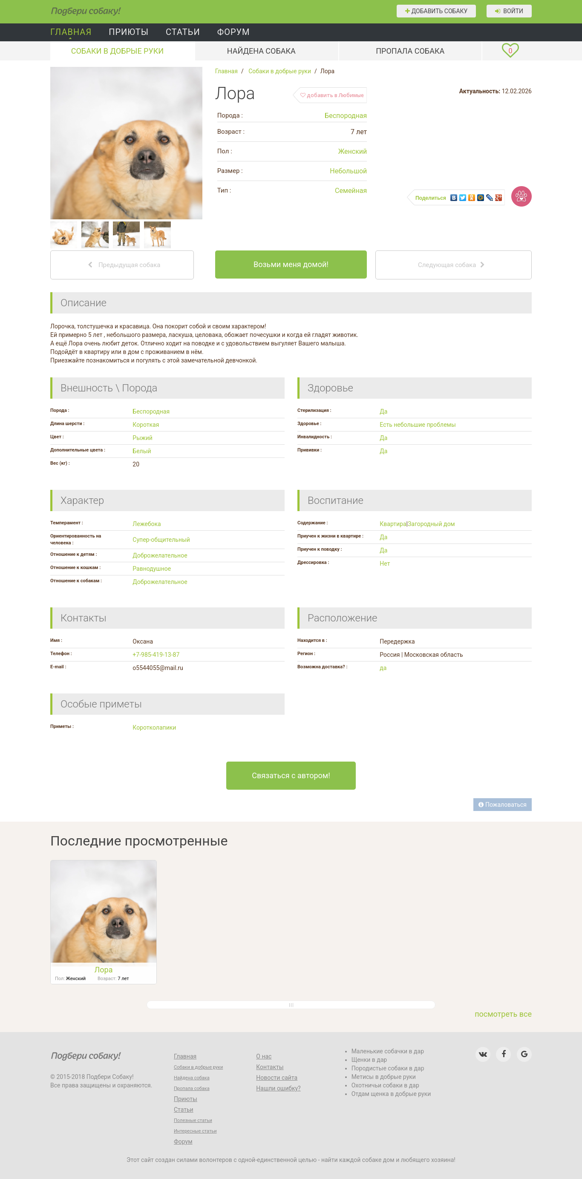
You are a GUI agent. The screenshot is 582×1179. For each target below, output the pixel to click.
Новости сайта (276, 1077)
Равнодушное (152, 568)
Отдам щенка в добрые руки (391, 1093)
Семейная (351, 191)
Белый (142, 451)
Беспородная (346, 116)
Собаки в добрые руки (117, 50)
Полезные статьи (193, 1120)
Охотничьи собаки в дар (385, 1085)
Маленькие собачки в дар (388, 1051)
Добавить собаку (436, 11)
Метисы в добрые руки (384, 1076)
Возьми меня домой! (291, 264)
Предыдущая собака (124, 265)
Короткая (146, 424)
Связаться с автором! (291, 775)
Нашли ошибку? (278, 1088)
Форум (233, 32)
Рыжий (143, 437)
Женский (352, 151)
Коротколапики (154, 727)
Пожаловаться (502, 804)
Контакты (269, 1067)
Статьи (183, 32)
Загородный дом (431, 523)
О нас (263, 1056)
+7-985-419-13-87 (156, 654)
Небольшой (348, 171)
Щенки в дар (369, 1059)
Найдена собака (261, 50)
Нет (385, 563)
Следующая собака (451, 265)
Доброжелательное (160, 555)
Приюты (129, 32)
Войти (509, 11)
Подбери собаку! (73, 8)
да (383, 667)
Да (383, 411)
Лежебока (147, 523)
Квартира (393, 523)
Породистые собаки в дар (388, 1068)
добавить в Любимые (332, 95)
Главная (71, 32)
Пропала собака (410, 50)
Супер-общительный (161, 539)
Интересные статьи (195, 1131)
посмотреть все (503, 1013)
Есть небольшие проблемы (418, 424)
